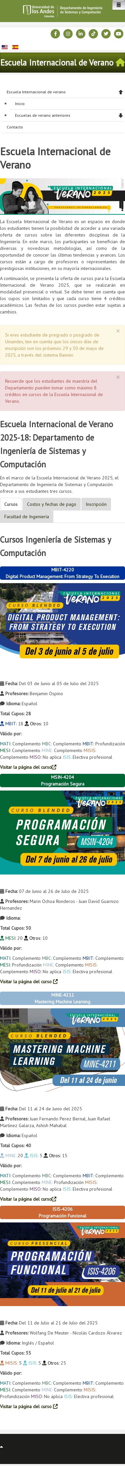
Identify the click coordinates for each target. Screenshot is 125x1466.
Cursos (11, 504)
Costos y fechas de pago (51, 504)
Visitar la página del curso (28, 767)
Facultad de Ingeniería (26, 517)
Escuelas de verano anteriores (42, 115)
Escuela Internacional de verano (36, 91)
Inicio (20, 103)
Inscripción (96, 504)
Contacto (15, 126)
